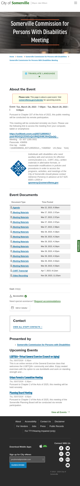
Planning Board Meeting (21, 393)
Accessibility (30, 421)
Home (12, 57)
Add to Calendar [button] (21, 308)
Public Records (57, 426)
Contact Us (45, 421)
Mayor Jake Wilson (39, 3)
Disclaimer (60, 421)
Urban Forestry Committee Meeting (26, 377)
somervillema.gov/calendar (31, 100)
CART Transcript (20, 271)
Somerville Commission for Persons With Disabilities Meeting (34, 60)
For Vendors (22, 426)
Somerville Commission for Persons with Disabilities (46, 57)
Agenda (16, 208)
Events (20, 57)
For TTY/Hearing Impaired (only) (40, 431)
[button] (40, 75)
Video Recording (20, 276)
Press (43, 426)
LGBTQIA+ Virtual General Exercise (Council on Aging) (34, 356)
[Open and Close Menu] (75, 3)
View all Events (59, 412)
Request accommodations (47, 301)
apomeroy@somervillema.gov (43, 182)
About (18, 421)
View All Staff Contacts (26, 327)
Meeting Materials (20, 212)
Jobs (34, 426)
